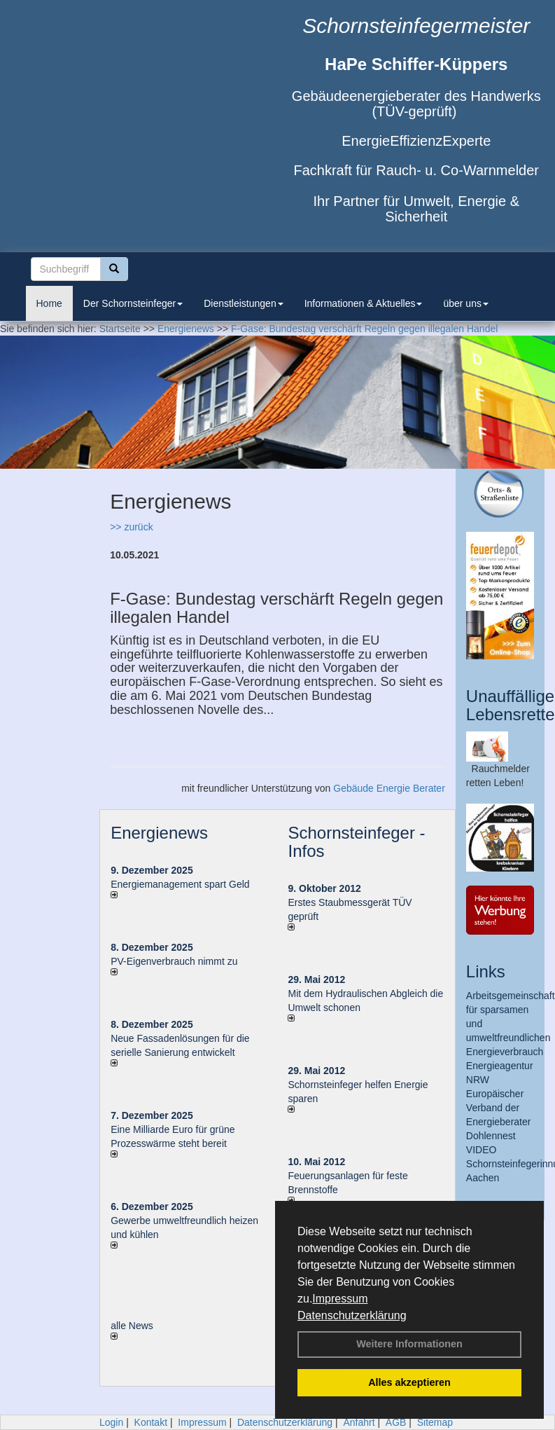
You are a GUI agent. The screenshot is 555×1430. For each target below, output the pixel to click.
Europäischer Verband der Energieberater (498, 1107)
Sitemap (435, 1422)
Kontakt (150, 1422)
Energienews (159, 832)
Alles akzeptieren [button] (409, 1382)
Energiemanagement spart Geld (180, 884)
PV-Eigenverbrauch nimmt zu (174, 961)
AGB (396, 1422)
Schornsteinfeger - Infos (356, 841)
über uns (465, 303)
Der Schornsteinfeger (133, 303)
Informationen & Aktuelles (363, 303)
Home (49, 303)
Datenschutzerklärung (352, 1315)
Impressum (339, 1299)
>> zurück (131, 526)
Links (485, 971)
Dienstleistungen (243, 303)
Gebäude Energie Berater (389, 788)
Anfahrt (358, 1422)
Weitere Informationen (409, 1343)
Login (111, 1422)
